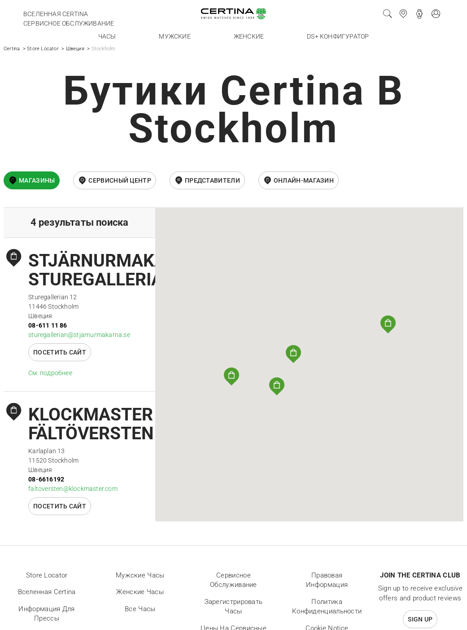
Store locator (47, 575)
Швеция (75, 49)
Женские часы (140, 592)
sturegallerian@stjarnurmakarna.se (79, 334)
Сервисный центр (119, 180)
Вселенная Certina (55, 14)
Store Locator (43, 49)
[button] (293, 354)
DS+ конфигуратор (338, 36)
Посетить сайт (59, 352)
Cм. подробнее (50, 372)
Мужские (174, 36)
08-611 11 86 (47, 325)
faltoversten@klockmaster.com (73, 488)
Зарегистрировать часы (234, 607)
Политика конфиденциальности (327, 607)
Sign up (420, 619)
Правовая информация (327, 580)
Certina (12, 49)
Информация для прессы (46, 614)
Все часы (140, 609)
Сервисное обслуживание (68, 23)
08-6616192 (46, 479)
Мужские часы (140, 575)
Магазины (37, 180)
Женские (249, 36)
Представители (212, 180)
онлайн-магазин (304, 180)
